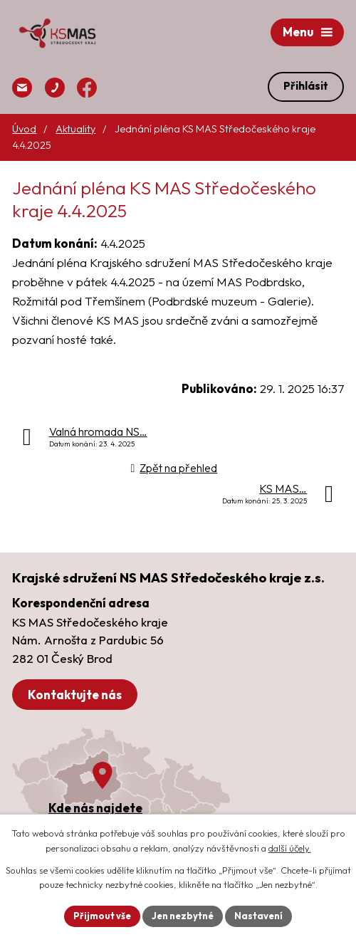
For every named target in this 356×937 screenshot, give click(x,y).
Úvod (24, 128)
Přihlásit (305, 86)
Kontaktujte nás (75, 694)
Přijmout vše (102, 915)
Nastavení (258, 915)
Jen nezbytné (183, 915)
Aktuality (75, 128)
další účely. (289, 848)
